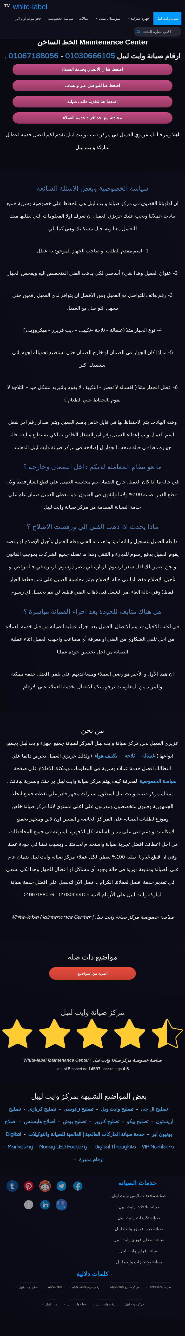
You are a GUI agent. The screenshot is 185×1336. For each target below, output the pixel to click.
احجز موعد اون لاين (29, 18)
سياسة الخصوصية (60, 18)
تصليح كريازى (42, 1109)
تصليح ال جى (154, 1109)
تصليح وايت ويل (117, 1109)
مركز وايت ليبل (134, 1304)
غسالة (148, 756)
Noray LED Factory (63, 1147)
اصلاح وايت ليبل (28, 1287)
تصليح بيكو (138, 1121)
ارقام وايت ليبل (105, 1304)
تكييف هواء (105, 756)
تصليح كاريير (106, 1121)
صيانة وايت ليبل (167, 18)
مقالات (84, 18)
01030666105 (90, 56)
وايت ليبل (51, 1304)
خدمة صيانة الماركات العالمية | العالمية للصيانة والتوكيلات (86, 1134)
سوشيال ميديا (108, 18)
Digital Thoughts (115, 1147)
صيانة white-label (160, 1287)
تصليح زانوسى (78, 1109)
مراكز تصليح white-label (124, 1287)
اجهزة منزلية (140, 18)
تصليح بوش (74, 1121)
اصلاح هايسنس (39, 1121)
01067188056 (33, 56)
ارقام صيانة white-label (86, 1287)
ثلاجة (130, 756)
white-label (55, 1287)
